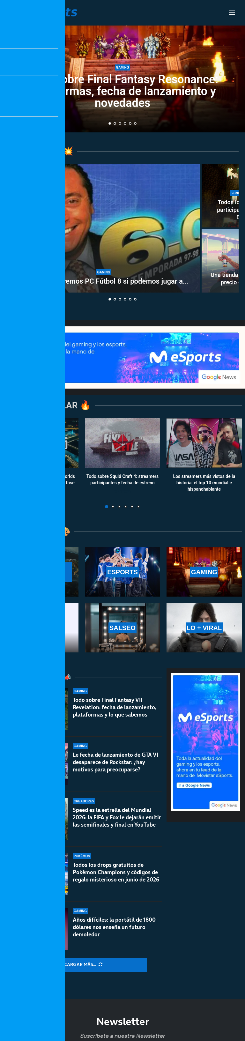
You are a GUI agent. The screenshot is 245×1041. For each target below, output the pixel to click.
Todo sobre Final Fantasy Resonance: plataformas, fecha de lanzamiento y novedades (122, 91)
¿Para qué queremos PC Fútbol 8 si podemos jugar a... (104, 281)
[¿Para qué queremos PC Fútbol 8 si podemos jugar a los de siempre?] (103, 228)
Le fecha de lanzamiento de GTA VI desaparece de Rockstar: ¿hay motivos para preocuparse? (115, 764)
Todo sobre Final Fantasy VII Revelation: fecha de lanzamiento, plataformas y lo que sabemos (114, 707)
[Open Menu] (232, 13)
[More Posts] (83, 965)
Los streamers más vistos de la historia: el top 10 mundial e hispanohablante (204, 483)
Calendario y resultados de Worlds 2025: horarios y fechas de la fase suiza (41, 483)
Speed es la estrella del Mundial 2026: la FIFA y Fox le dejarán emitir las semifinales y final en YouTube (117, 825)
